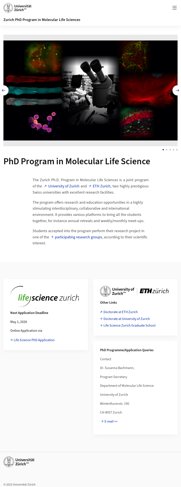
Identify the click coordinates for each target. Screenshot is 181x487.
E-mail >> (111, 420)
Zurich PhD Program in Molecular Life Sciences (41, 19)
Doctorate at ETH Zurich (120, 311)
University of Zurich (63, 185)
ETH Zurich (102, 185)
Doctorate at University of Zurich (126, 317)
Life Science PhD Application (34, 339)
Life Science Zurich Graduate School (129, 324)
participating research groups (78, 236)
